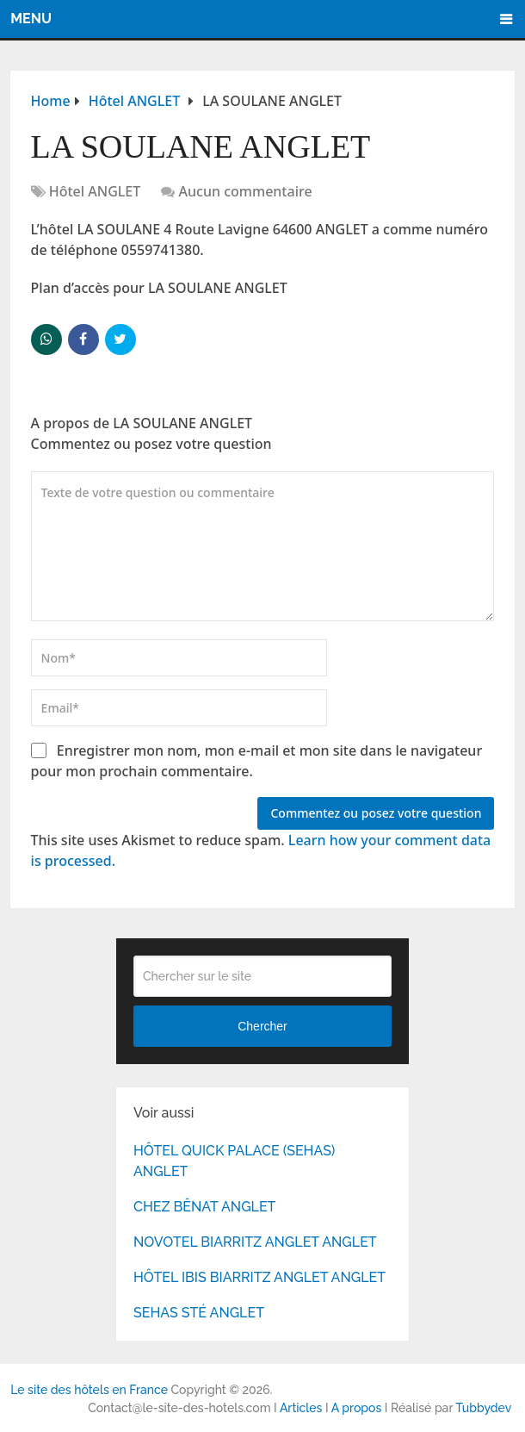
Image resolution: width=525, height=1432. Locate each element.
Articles (301, 1408)
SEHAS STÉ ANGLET (198, 1312)
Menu (31, 18)
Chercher (262, 1026)
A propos (356, 1408)
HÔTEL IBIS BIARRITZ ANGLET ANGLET (259, 1277)
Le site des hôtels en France (89, 1390)
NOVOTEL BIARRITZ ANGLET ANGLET (255, 1242)
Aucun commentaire (245, 191)
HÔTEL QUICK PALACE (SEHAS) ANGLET (234, 1161)
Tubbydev (483, 1408)
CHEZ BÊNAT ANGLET (204, 1207)
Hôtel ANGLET (95, 191)
